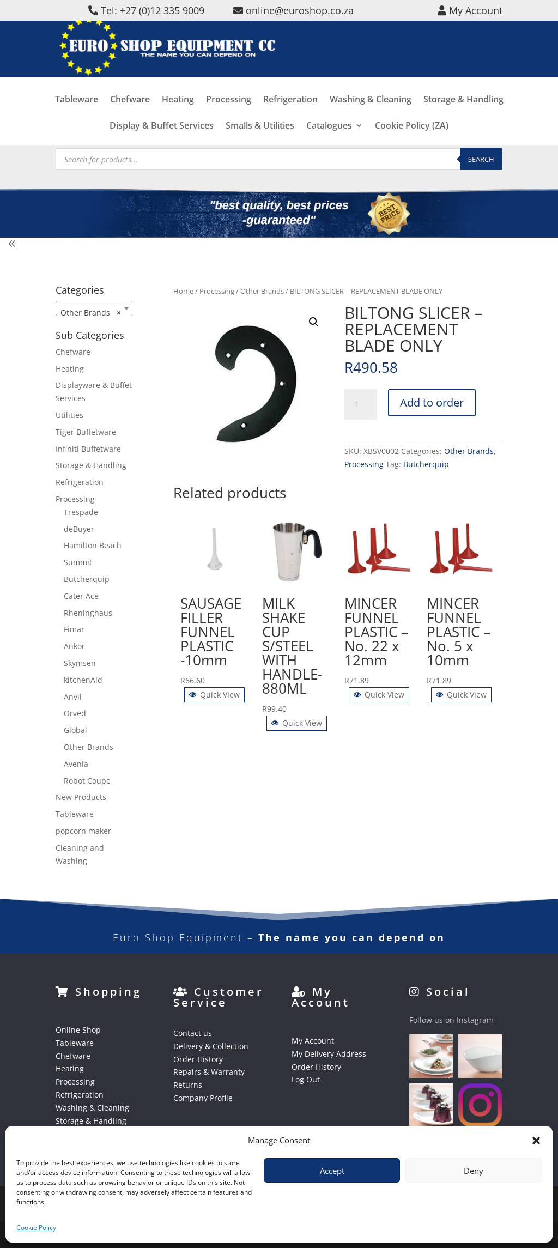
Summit (78, 562)
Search (481, 159)
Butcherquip (426, 464)
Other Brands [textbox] (90, 312)
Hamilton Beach (93, 545)
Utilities (69, 415)
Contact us (192, 1033)
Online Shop (78, 1030)
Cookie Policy (36, 1227)
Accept (332, 1170)
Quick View (214, 694)
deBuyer (79, 529)
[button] (536, 1140)
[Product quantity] (360, 404)
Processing (228, 116)
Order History (198, 1059)
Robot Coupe (87, 781)
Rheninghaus (88, 613)
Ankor (74, 646)
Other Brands (262, 291)
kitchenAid (83, 680)
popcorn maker (83, 831)
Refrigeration (290, 116)
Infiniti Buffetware (88, 449)
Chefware (130, 116)
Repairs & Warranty (209, 1072)
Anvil (73, 697)
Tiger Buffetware (86, 432)
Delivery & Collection (210, 1046)
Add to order (432, 402)
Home (183, 291)
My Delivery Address (329, 1054)
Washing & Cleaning (370, 116)
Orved (75, 713)
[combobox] (94, 308)
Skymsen (80, 663)
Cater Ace (81, 596)
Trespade (81, 512)
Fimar (74, 629)
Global (75, 730)
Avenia (76, 764)
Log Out (306, 1079)
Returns (187, 1085)
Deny (473, 1170)
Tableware (76, 116)
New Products (81, 797)
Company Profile (203, 1098)
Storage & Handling (463, 116)
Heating (178, 116)
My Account (313, 1040)
